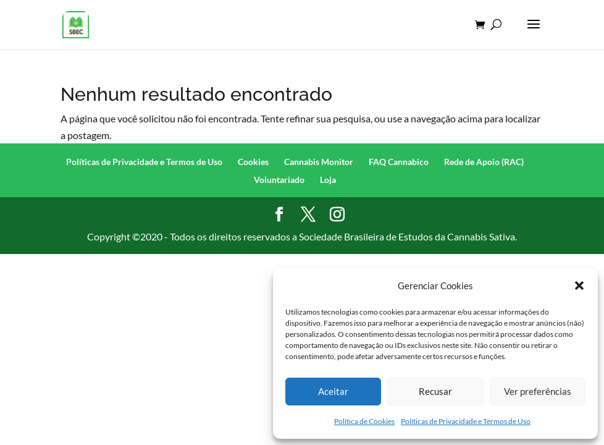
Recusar (435, 391)
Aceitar (333, 391)
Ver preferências (537, 391)
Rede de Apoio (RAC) (484, 161)
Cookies (253, 161)
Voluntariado (279, 179)
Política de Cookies (364, 421)
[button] (579, 285)
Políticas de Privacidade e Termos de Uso (466, 421)
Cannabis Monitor (318, 161)
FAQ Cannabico (399, 161)
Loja (328, 179)
